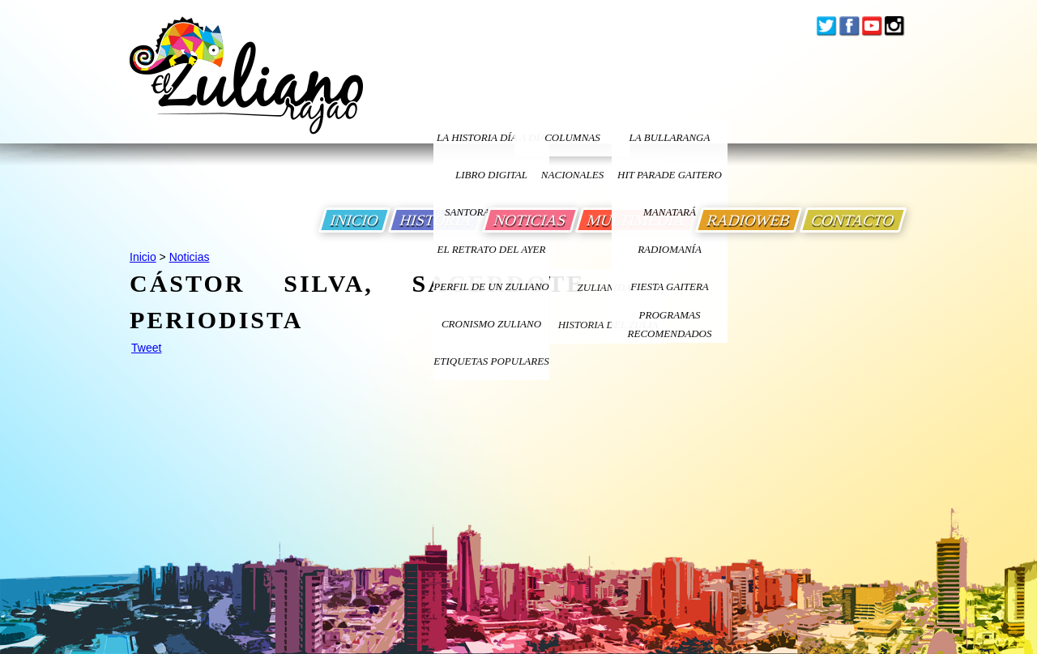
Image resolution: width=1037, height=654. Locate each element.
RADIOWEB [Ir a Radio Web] (748, 220)
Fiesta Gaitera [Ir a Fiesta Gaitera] (669, 286)
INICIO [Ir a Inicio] (354, 220)
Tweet (146, 347)
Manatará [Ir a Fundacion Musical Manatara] (669, 212)
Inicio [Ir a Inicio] (143, 256)
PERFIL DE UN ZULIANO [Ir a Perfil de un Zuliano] (490, 286)
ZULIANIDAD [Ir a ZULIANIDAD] (608, 287)
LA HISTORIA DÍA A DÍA (491, 137)
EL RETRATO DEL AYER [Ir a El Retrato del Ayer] (491, 249)
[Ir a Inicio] (246, 88)
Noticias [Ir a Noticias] (189, 256)
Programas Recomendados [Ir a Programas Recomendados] (670, 324)
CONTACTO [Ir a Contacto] (853, 220)
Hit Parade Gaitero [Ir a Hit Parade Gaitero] (669, 175)
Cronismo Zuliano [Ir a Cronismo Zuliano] (491, 324)
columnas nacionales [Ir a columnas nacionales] (572, 143)
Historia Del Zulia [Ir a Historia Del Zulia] (608, 324)
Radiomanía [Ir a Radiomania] (670, 249)
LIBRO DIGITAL (491, 175)
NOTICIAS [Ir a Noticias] (530, 220)
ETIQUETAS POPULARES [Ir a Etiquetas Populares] (490, 361)
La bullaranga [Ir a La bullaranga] (670, 137)
